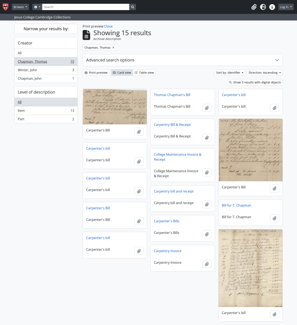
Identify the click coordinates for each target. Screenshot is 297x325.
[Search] (85, 7)
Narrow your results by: (46, 28)
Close (108, 26)
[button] (253, 7)
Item (46, 111)
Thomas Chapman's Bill (172, 95)
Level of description (36, 92)
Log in (284, 7)
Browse (19, 7)
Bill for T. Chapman (236, 205)
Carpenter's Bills (166, 221)
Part (46, 120)
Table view (144, 73)
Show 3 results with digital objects (255, 82)
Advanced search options (110, 60)
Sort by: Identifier (228, 73)
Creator (25, 43)
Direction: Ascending (263, 73)
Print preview (96, 73)
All (20, 53)
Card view (122, 73)
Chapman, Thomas (46, 62)
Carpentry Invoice (167, 251)
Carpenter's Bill (98, 208)
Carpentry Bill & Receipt (172, 124)
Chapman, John (46, 79)
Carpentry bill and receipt (174, 191)
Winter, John (46, 70)
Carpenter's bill (234, 95)
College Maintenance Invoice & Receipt (178, 157)
